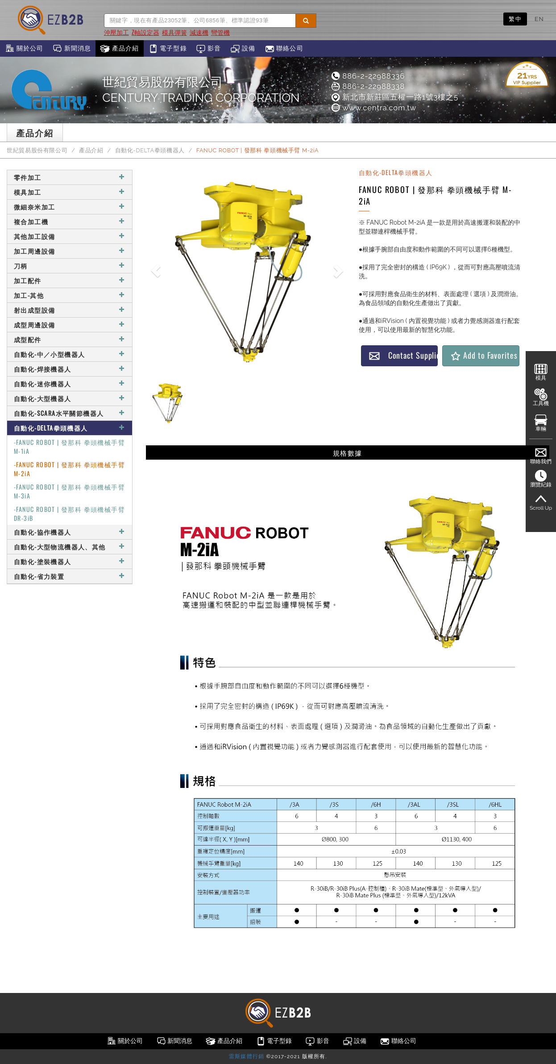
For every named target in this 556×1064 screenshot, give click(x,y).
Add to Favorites (483, 355)
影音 (208, 49)
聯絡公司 (284, 49)
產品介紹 (119, 49)
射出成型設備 (69, 309)
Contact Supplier (403, 355)
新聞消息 (71, 49)
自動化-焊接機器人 (69, 368)
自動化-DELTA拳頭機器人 (150, 150)
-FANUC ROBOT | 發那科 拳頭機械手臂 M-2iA (69, 469)
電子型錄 (167, 49)
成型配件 (69, 339)
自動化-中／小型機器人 (69, 354)
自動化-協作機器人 (69, 531)
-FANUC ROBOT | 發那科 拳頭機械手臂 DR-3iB (69, 513)
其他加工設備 (69, 236)
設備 (243, 49)
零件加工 (69, 177)
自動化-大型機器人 (69, 398)
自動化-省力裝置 (69, 576)
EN (539, 18)
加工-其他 (69, 295)
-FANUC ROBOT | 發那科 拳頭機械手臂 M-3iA (69, 491)
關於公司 (23, 49)
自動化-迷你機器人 (69, 383)
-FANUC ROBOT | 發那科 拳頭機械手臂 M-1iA (69, 446)
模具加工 (69, 192)
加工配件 (69, 280)
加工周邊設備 (69, 251)
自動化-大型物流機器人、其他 (69, 546)
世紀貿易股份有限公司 (37, 150)
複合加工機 (69, 221)
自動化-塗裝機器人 (69, 561)
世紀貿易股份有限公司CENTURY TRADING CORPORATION (200, 90)
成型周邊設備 (69, 324)
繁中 (515, 18)
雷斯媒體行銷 (246, 1056)
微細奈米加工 (69, 206)
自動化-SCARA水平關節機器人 (69, 413)
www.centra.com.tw (373, 107)
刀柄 (69, 265)
